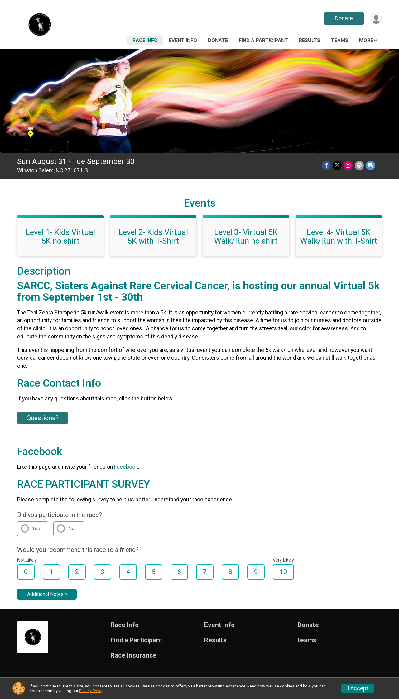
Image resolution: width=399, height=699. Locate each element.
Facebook (126, 467)
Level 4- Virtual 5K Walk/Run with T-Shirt (338, 236)
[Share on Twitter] (337, 165)
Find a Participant (263, 40)
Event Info (183, 40)
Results (309, 40)
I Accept (358, 688)
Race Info (145, 40)
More (366, 40)
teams (339, 40)
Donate (344, 18)
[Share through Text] (370, 165)
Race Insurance (133, 655)
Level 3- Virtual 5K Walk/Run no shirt (246, 236)
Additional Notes (45, 594)
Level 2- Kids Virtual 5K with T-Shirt (153, 236)
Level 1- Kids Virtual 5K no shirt (60, 236)
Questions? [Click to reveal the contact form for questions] (42, 418)
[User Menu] (376, 18)
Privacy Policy (91, 690)
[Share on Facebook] (326, 165)
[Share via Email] (359, 165)
